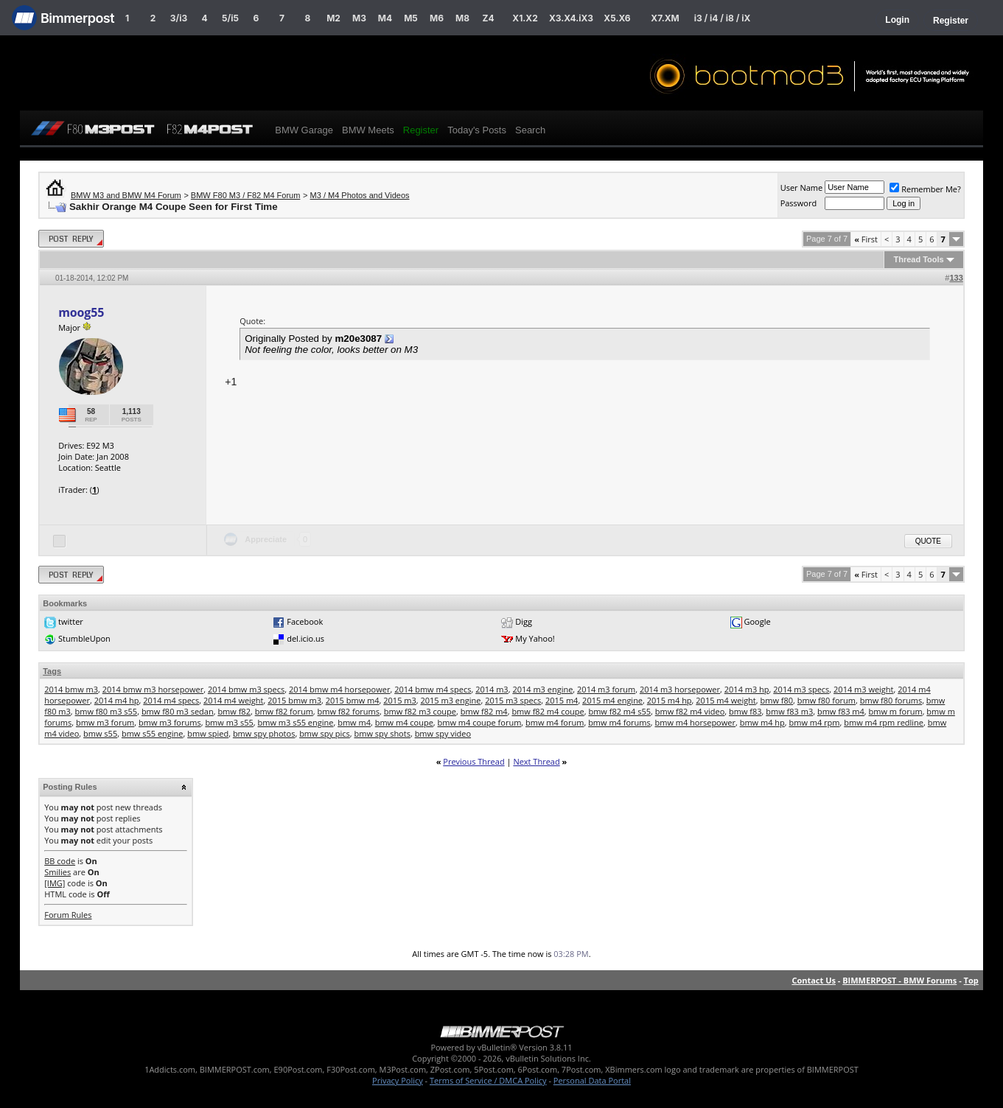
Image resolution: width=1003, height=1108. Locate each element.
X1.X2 (524, 18)
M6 (437, 18)
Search (530, 130)
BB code (59, 860)
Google (757, 621)
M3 (359, 18)
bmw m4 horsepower (694, 722)
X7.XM (665, 18)
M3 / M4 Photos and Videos (360, 195)
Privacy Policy (397, 1080)
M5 (411, 18)
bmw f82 (234, 711)
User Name (801, 187)
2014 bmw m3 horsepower (152, 689)
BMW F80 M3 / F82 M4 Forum (246, 195)
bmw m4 (354, 722)
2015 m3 (399, 700)
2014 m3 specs (801, 689)
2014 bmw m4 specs (432, 689)
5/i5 (230, 18)
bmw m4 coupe (404, 722)
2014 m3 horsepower (680, 689)
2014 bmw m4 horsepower (339, 689)
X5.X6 (617, 18)
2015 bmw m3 (294, 700)
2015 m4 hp (669, 700)
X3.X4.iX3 (571, 18)
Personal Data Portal (592, 1080)
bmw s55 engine (153, 733)
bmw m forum (896, 711)
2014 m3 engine (542, 689)
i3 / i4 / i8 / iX (722, 18)
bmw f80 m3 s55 (106, 711)
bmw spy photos (264, 733)
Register (950, 20)
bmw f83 (745, 711)
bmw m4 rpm (814, 722)
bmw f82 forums (349, 711)
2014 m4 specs (171, 700)
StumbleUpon (84, 638)
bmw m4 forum (554, 722)
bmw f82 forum (284, 711)
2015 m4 (562, 700)
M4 (385, 18)
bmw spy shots (382, 733)
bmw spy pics (324, 733)
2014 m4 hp (116, 700)
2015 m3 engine (450, 700)
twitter (70, 621)
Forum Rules (67, 914)
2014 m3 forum (606, 689)
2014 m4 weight (233, 700)
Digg (523, 621)
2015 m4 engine (612, 700)
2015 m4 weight (725, 700)
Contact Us (813, 980)
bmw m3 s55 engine (296, 722)
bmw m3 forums (170, 722)
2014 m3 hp (746, 689)
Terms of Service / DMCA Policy (488, 1080)
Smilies (57, 871)
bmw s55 (100, 733)
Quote (928, 541)
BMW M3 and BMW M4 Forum (126, 195)
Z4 (488, 18)
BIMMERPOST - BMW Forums (899, 980)
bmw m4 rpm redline (883, 722)
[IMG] (54, 882)
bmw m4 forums (619, 722)
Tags (52, 671)
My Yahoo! (534, 638)
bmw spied (207, 733)
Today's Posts (476, 130)
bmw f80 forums (891, 700)
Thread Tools (918, 259)
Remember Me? (925, 188)
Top (971, 980)
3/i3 (178, 18)
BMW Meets (368, 130)
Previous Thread (473, 761)
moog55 (81, 312)
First (866, 239)
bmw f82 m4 (484, 711)
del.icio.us (305, 638)
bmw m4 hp (762, 722)
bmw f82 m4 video (690, 711)
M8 (462, 18)
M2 (333, 18)
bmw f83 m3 (789, 711)
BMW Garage (304, 130)
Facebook (305, 621)
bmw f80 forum (826, 700)
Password (798, 202)
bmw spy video (443, 733)
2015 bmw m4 (353, 700)
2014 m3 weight (863, 689)
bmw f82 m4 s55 (619, 711)
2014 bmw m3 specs (246, 689)
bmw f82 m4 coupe (547, 711)
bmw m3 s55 (229, 722)
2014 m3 (492, 689)
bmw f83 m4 (840, 711)
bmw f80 (777, 700)
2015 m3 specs (513, 700)
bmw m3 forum (105, 722)
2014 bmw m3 (71, 689)
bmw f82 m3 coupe (420, 711)
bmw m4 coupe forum (480, 722)
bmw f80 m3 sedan (177, 711)
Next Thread (536, 761)
